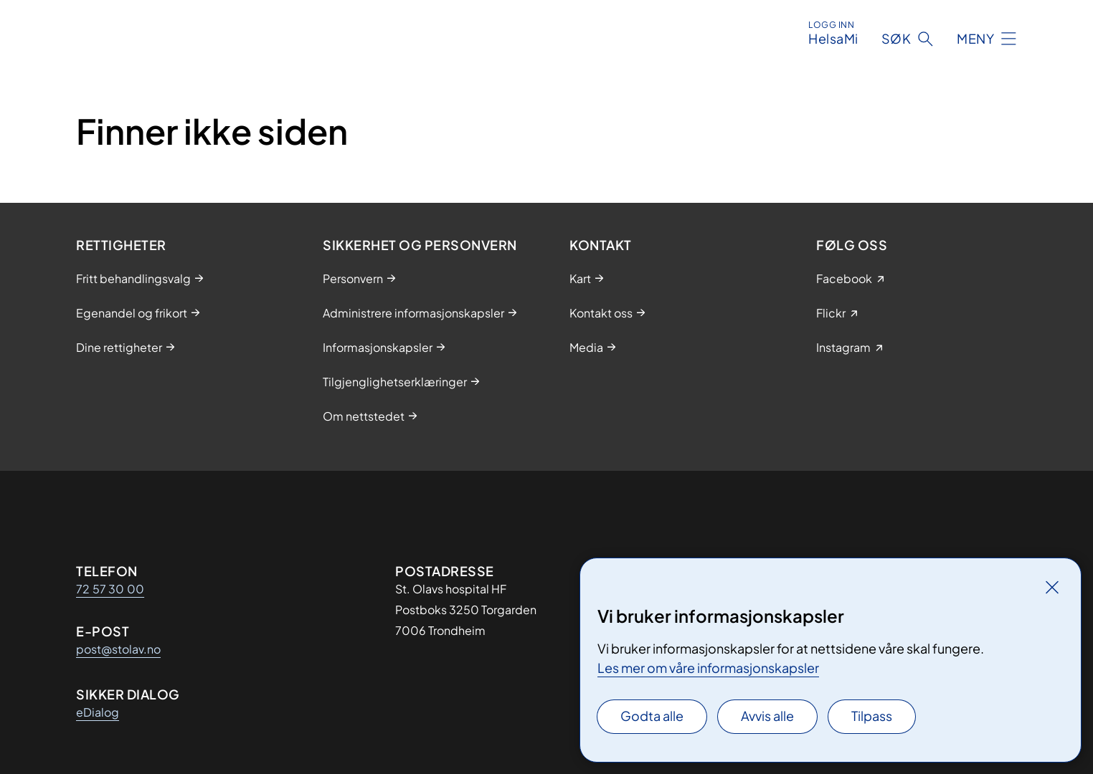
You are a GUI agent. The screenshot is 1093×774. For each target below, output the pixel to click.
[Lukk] (1052, 586)
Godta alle (651, 715)
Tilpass (871, 715)
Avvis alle (767, 715)
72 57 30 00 (110, 588)
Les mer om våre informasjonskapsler (708, 667)
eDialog (97, 712)
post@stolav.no (118, 648)
